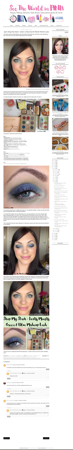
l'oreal (13, 356)
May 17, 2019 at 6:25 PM (29, 391)
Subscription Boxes (44, 25)
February (56, 230)
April (55, 181)
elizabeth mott (36, 355)
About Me (18, 25)
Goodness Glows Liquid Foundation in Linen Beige (19, 153)
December (56, 169)
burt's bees (30, 355)
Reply (48, 369)
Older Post (46, 438)
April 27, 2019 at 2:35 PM (20, 400)
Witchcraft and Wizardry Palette (19, 140)
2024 (54, 160)
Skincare (30, 25)
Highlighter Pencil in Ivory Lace (13, 149)
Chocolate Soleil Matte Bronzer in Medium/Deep (18, 157)
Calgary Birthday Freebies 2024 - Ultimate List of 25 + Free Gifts (60, 151)
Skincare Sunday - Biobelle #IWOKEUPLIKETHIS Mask (59, 204)
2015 (54, 238)
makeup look (29, 356)
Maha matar (10, 364)
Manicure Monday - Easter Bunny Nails (61, 191)
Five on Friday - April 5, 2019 (59, 219)
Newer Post (6, 438)
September (56, 174)
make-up (24, 356)
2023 (54, 162)
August (55, 175)
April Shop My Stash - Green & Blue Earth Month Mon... (60, 189)
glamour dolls (7, 356)
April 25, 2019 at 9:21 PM (17, 382)
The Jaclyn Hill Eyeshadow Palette (14, 142)
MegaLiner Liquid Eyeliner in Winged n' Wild (18, 145)
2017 (54, 235)
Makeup (24, 25)
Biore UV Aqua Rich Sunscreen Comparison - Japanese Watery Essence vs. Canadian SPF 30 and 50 (60, 113)
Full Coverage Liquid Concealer (12, 154)
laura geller (18, 356)
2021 (54, 165)
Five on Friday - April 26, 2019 (59, 185)
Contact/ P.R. (59, 25)
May (55, 180)
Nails (36, 25)
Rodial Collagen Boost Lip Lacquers (60, 210)
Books (52, 25)
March (55, 228)
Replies (9, 388)
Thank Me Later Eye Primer (15, 137)
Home (11, 25)
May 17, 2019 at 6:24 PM (29, 373)
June (55, 178)
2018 (54, 233)
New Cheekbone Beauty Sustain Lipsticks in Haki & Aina (60, 94)
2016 (54, 236)
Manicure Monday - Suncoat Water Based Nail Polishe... (60, 183)
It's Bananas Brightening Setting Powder (16, 155)
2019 (54, 168)
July (55, 177)
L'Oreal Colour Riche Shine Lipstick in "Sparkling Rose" (15, 163)
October (55, 172)
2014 (54, 239)
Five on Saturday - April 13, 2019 (59, 206)
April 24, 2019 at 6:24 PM (18, 364)
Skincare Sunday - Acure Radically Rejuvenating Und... (60, 215)
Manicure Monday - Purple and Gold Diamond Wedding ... (60, 226)
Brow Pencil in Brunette (14, 148)
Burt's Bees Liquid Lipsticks (59, 187)
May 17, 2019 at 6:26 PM (29, 410)
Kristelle (9, 382)
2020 (54, 166)
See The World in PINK (16, 373)
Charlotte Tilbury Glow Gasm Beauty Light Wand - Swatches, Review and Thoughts (60, 132)
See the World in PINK (33, 448)
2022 (54, 163)
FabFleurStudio (49, 448)
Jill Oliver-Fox (11, 400)
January (55, 231)
